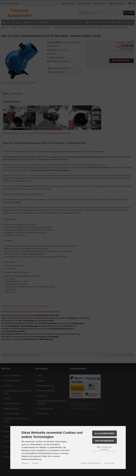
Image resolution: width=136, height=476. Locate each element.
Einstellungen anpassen (104, 448)
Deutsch (25, 463)
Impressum (110, 463)
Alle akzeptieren (104, 433)
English (35, 463)
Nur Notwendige (104, 441)
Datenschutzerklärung (90, 463)
